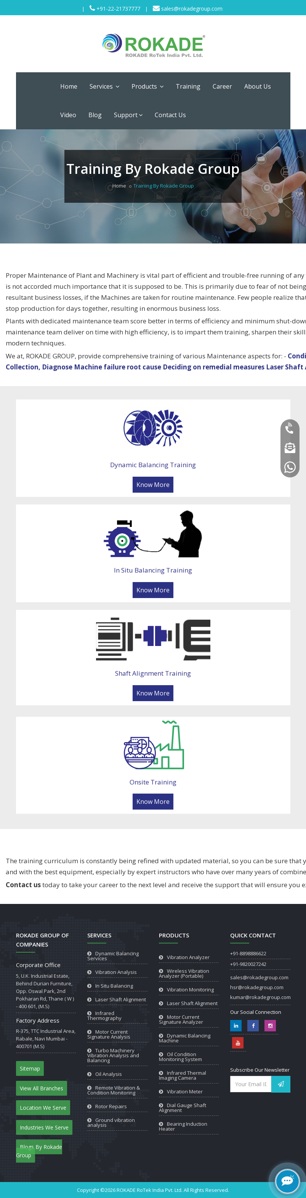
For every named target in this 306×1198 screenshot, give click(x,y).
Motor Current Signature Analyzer (181, 1019)
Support (128, 115)
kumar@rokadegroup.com (260, 997)
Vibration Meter (185, 1091)
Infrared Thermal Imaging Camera (182, 1075)
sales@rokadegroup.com (191, 8)
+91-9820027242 (248, 964)
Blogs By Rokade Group (39, 1151)
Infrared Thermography (104, 1015)
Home (68, 86)
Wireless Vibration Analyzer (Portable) (184, 973)
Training (188, 86)
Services (104, 86)
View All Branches (41, 1088)
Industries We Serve (44, 1127)
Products (147, 86)
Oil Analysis (108, 1074)
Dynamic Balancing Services (113, 956)
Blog (95, 115)
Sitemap (30, 1068)
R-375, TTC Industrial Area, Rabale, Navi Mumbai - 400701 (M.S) (45, 1039)
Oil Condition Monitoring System (180, 1057)
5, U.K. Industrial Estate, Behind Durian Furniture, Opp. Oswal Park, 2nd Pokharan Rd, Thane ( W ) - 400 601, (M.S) (45, 991)
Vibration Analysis (116, 972)
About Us (257, 86)
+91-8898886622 (248, 953)
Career (222, 86)
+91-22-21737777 (117, 8)
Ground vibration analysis (111, 1122)
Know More (153, 484)
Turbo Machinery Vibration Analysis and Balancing (113, 1055)
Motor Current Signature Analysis (108, 1034)
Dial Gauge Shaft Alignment (182, 1108)
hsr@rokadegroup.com (257, 987)
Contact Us (170, 115)
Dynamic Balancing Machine (184, 1038)
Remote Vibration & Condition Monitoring (113, 1090)
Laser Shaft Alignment (120, 999)
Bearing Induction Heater (183, 1126)
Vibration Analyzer (188, 957)
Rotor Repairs (111, 1106)
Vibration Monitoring (190, 989)
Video (68, 115)
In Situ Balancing (114, 985)
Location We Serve (43, 1107)
